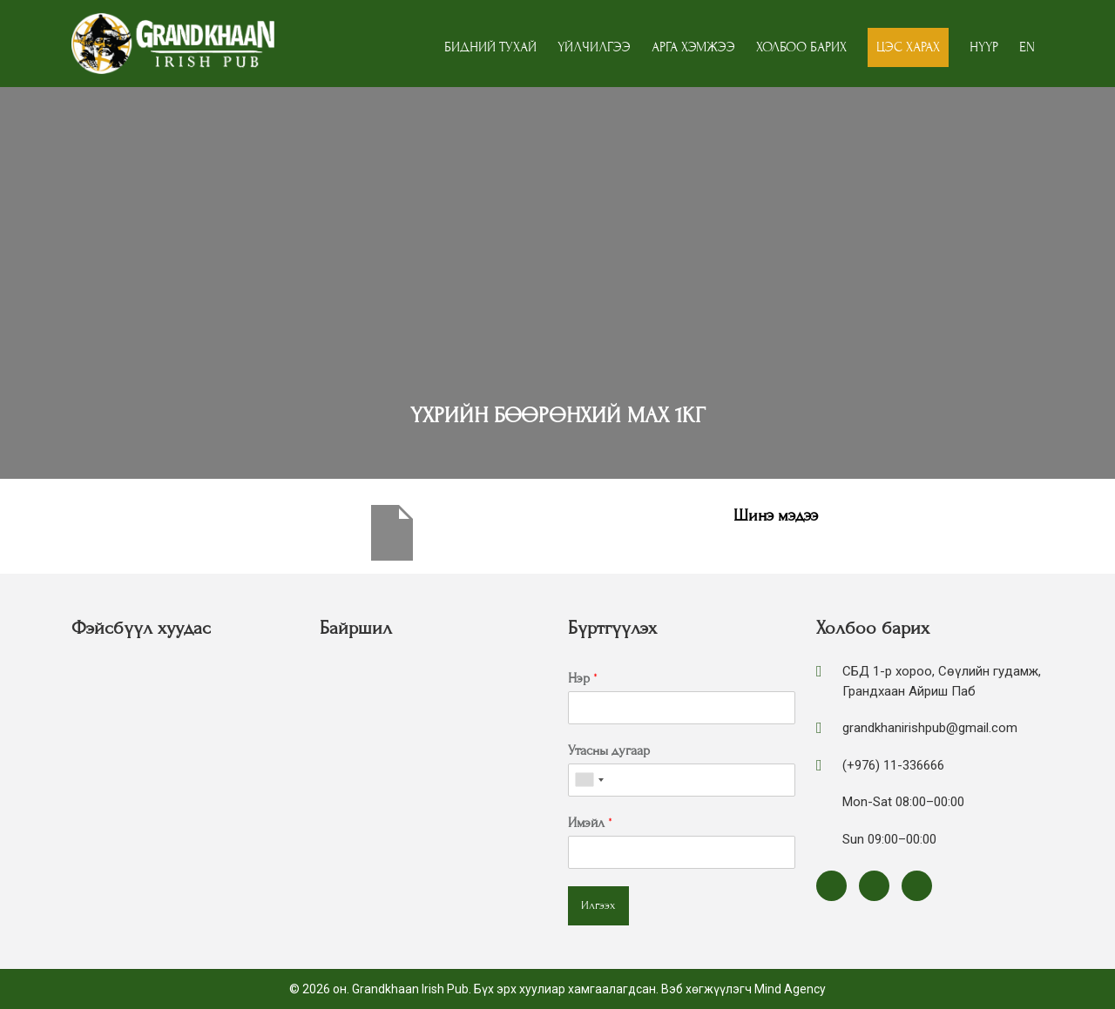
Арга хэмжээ (693, 47)
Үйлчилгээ (594, 47)
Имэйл (590, 823)
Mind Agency (790, 989)
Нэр (583, 678)
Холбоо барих (801, 47)
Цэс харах (908, 47)
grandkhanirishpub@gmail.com (929, 728)
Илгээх (598, 905)
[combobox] (589, 780)
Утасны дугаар (609, 750)
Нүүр (984, 47)
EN (1027, 47)
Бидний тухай (490, 47)
